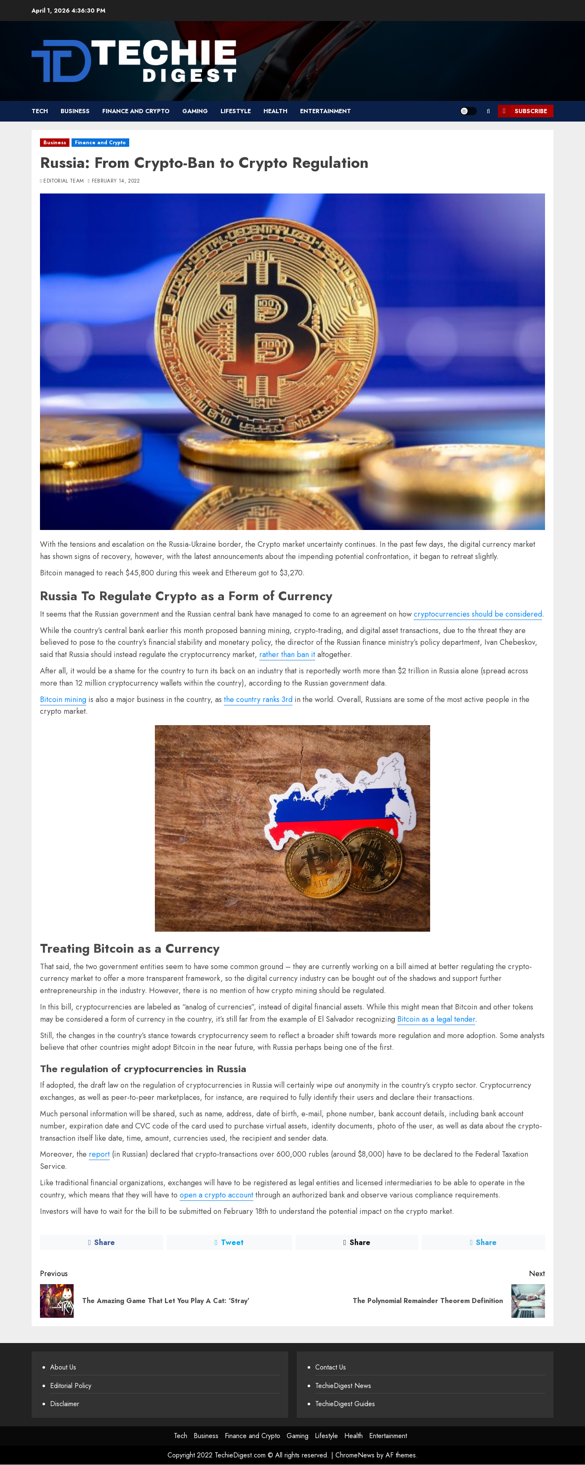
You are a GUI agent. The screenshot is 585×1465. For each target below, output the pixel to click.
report (99, 1154)
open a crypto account (216, 1194)
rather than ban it (287, 654)
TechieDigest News (343, 1386)
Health (275, 111)
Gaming (195, 111)
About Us (63, 1367)
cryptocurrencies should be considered (478, 614)
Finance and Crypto (136, 111)
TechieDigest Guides (345, 1404)
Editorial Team (63, 181)
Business (75, 111)
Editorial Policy (70, 1386)
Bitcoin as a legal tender (436, 1019)
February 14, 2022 (116, 181)
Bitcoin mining (63, 699)
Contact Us (330, 1367)
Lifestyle (236, 111)
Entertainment (325, 111)
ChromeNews (355, 1455)
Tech (40, 111)
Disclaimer (64, 1404)
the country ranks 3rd (258, 699)
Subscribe (522, 111)
